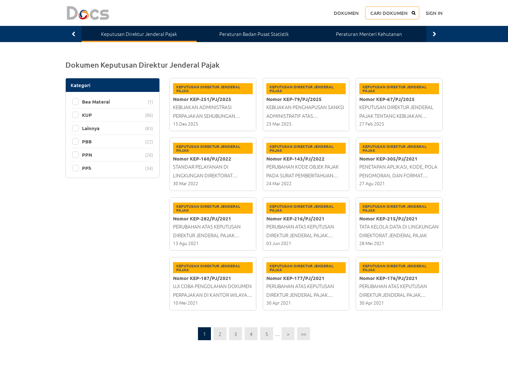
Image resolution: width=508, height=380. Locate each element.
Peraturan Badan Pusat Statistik (254, 33)
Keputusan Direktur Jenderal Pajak (139, 33)
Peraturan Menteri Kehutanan (369, 33)
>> (303, 333)
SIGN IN (434, 13)
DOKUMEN (346, 13)
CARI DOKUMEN (389, 13)
